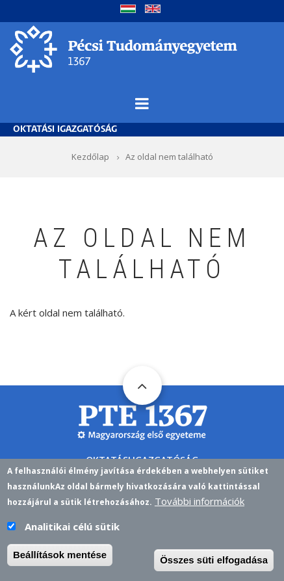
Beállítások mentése (60, 557)
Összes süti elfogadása (214, 562)
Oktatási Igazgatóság (65, 129)
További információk (199, 503)
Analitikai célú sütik (72, 529)
